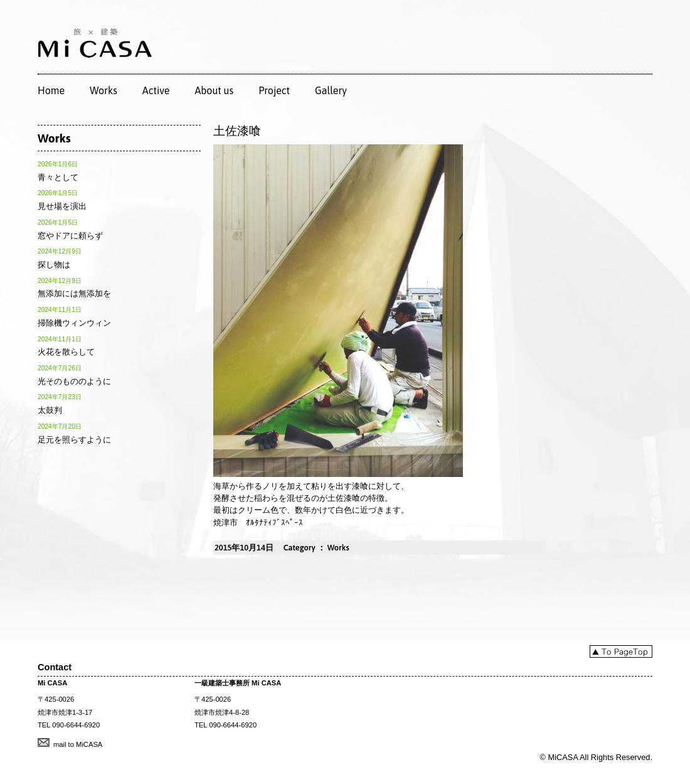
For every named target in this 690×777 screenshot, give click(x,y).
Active (156, 90)
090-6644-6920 (76, 725)
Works (103, 90)
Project (274, 90)
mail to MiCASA (77, 744)
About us (213, 90)
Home (51, 90)
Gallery (331, 90)
